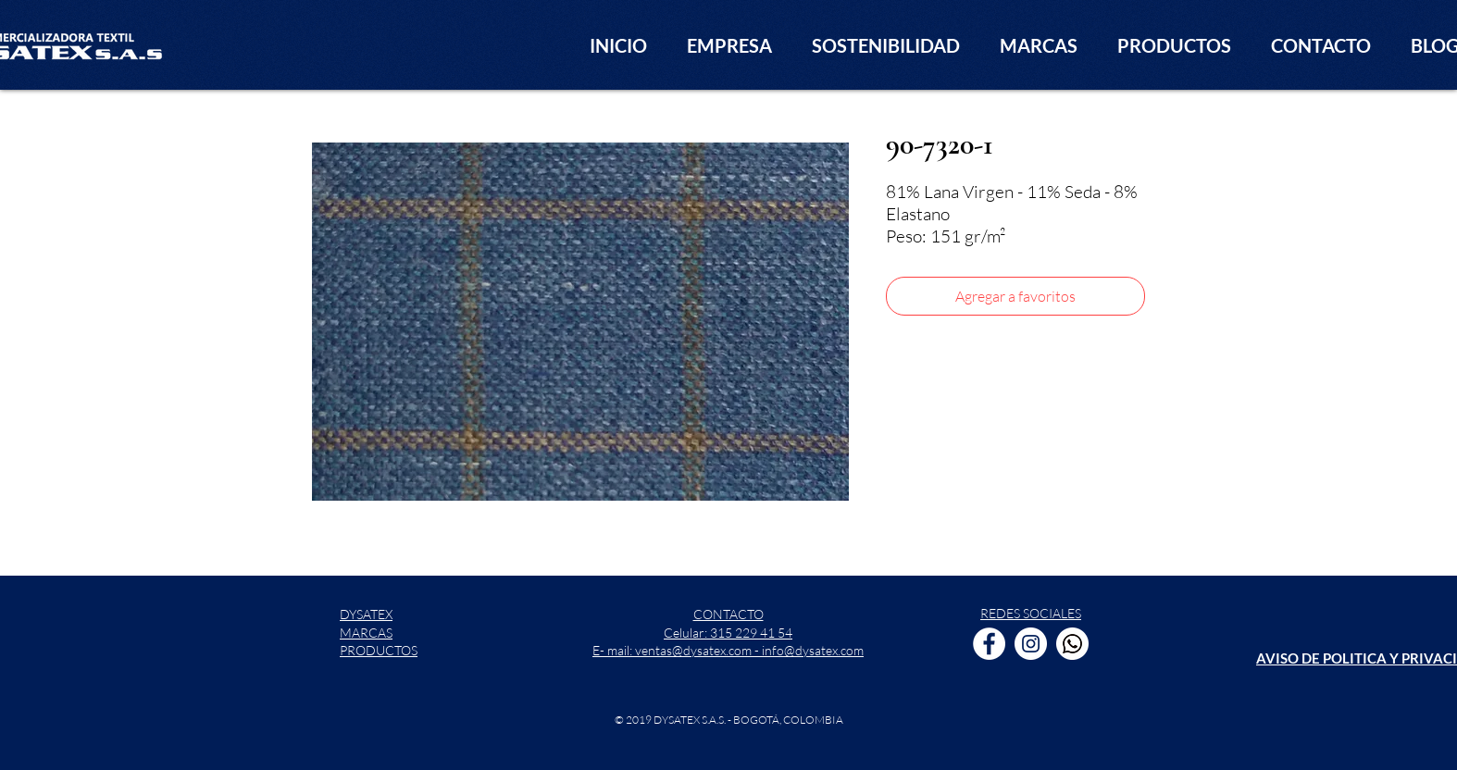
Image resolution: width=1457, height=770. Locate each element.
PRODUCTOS (378, 650)
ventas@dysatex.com (693, 650)
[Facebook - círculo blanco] (989, 643)
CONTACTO (728, 614)
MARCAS (366, 632)
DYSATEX (366, 614)
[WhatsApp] (1072, 643)
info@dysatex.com (813, 650)
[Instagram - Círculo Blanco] (1031, 643)
